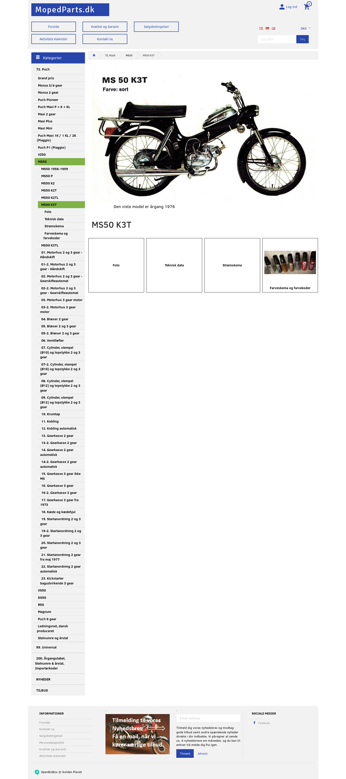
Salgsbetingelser (156, 26)
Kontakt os (105, 39)
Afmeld (202, 753)
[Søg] (302, 40)
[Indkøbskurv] (307, 7)
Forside (53, 26)
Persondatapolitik (51, 742)
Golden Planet (72, 772)
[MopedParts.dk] (65, 9)
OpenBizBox (49, 772)
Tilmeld (185, 753)
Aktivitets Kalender (53, 39)
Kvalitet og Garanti (105, 26)
